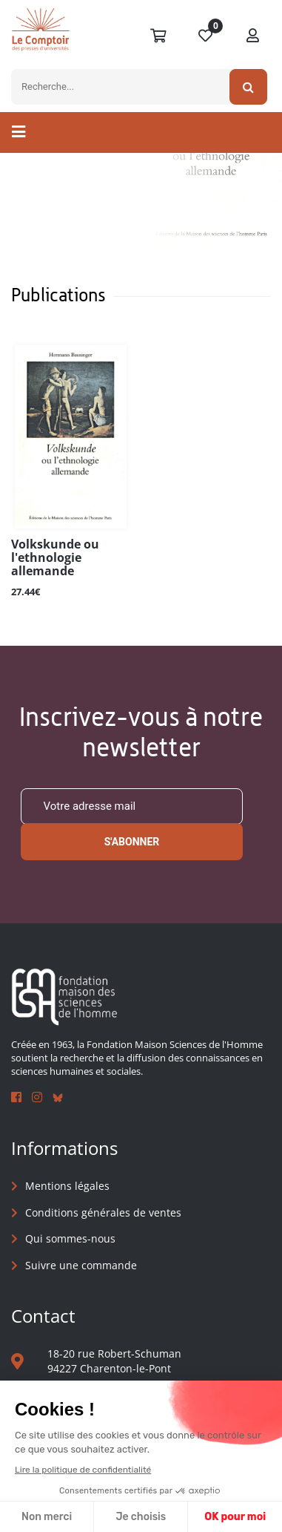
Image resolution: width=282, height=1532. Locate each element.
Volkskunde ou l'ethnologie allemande (55, 558)
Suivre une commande (81, 1265)
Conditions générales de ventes (103, 1212)
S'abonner (132, 842)
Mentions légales (67, 1186)
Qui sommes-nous (70, 1238)
